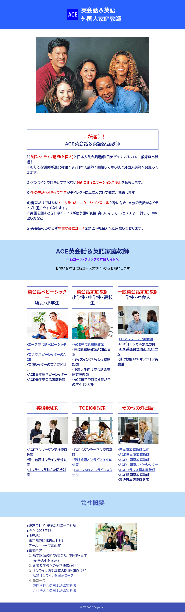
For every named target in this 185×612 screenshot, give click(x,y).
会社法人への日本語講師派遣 (54, 591)
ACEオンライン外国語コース (53, 576)
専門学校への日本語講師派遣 (54, 586)
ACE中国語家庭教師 (134, 460)
